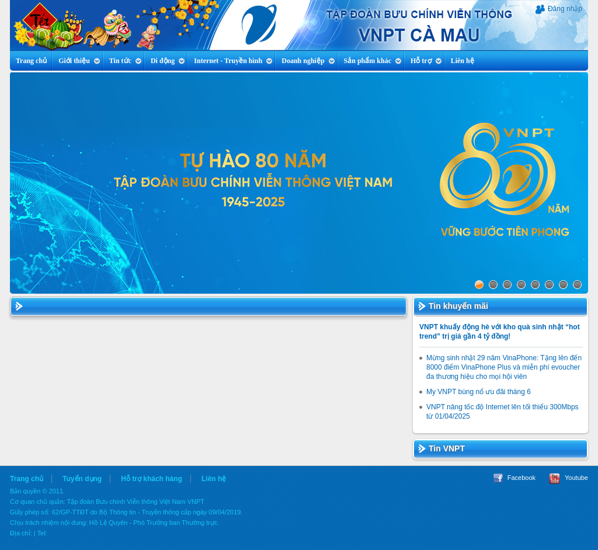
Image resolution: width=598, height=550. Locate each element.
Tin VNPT (447, 448)
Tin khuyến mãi (458, 306)
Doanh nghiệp (308, 61)
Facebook (514, 477)
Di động (168, 61)
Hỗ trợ (426, 61)
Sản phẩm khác (373, 61)
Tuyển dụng (82, 479)
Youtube (568, 477)
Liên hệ (462, 61)
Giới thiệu (79, 61)
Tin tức (125, 61)
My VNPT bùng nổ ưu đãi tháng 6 (478, 392)
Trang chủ (31, 61)
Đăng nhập (559, 9)
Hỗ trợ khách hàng (151, 479)
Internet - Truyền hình (233, 61)
